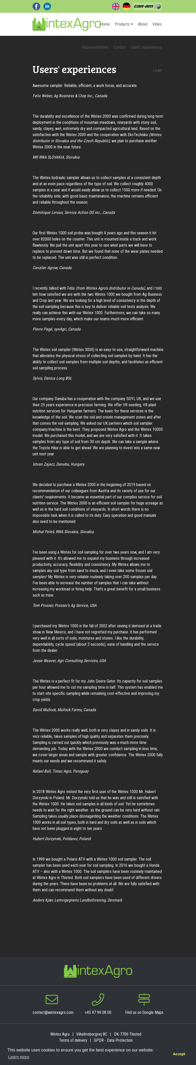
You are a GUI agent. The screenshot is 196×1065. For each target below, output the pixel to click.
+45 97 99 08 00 (98, 1012)
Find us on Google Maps (144, 1012)
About (143, 24)
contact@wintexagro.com (53, 1012)
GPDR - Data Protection (113, 1040)
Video (157, 24)
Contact (119, 47)
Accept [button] (179, 1054)
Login (157, 70)
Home (105, 24)
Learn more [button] (18, 1057)
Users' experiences (146, 47)
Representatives (95, 47)
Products (124, 24)
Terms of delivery (73, 1040)
